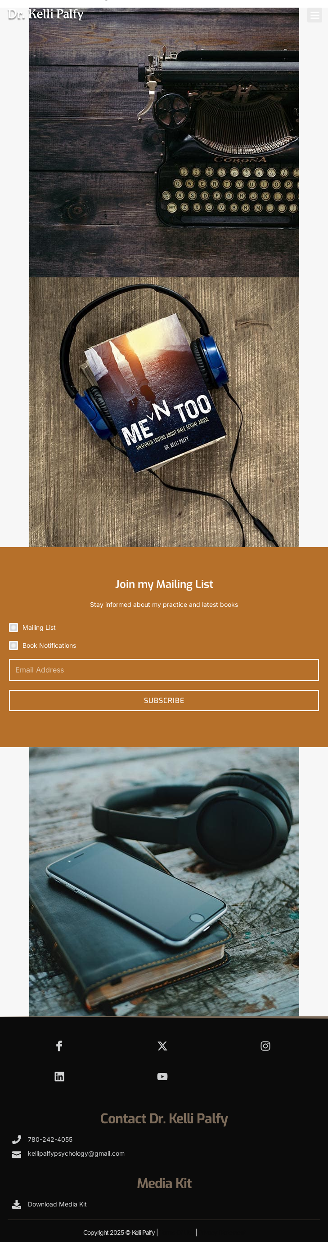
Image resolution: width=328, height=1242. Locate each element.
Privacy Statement (221, 1232)
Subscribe (164, 700)
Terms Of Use (176, 1232)
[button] (314, 15)
